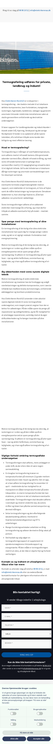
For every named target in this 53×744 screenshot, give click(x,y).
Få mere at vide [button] (26, 733)
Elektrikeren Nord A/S (14, 101)
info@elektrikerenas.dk (12, 572)
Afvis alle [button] (14, 739)
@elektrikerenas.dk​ (41, 10)
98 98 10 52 (23, 10)
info (31, 10)
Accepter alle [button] (38, 739)
